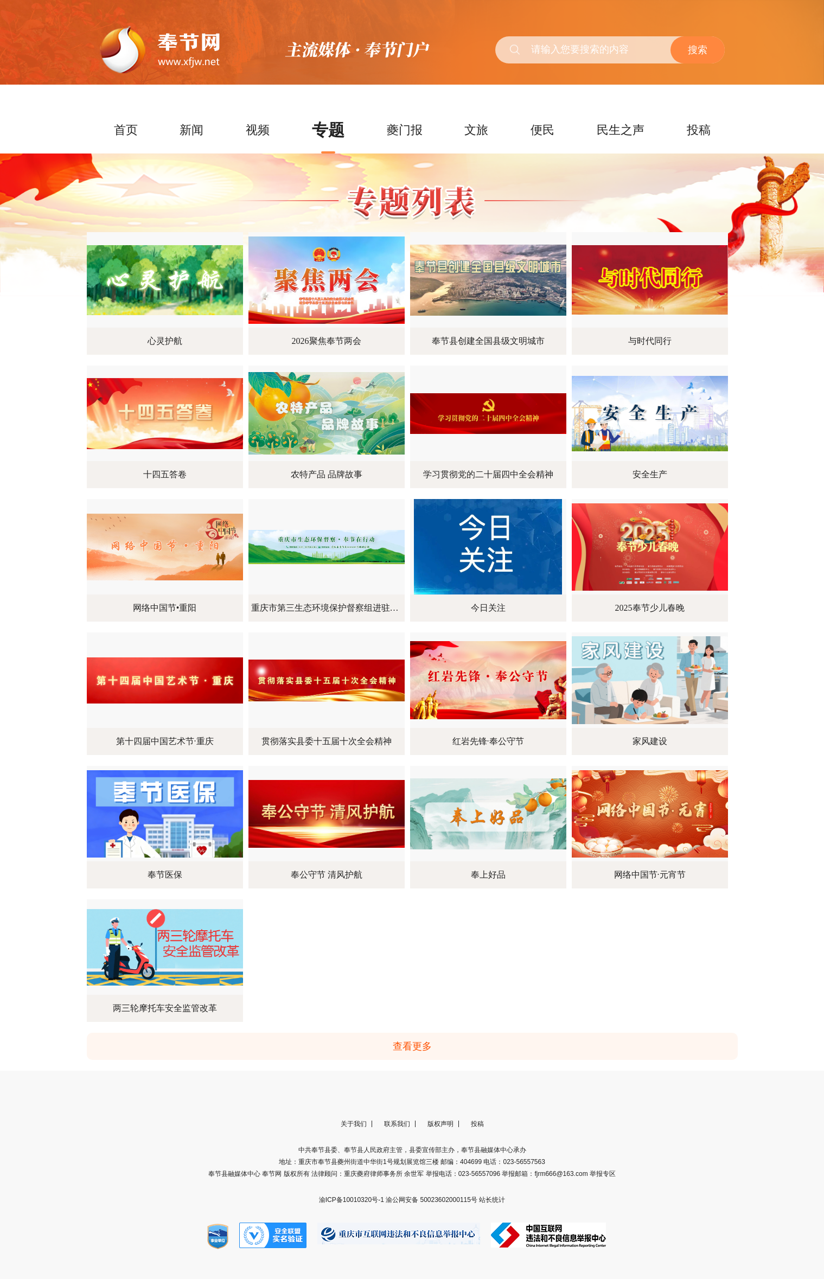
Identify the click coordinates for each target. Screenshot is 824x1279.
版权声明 (440, 1124)
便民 (542, 130)
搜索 (697, 49)
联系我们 (397, 1124)
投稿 (699, 130)
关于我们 (354, 1124)
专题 (328, 130)
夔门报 (405, 130)
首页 (126, 130)
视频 (258, 130)
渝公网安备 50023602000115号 (432, 1200)
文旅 (476, 130)
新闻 (191, 130)
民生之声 (620, 130)
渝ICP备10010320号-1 (352, 1200)
